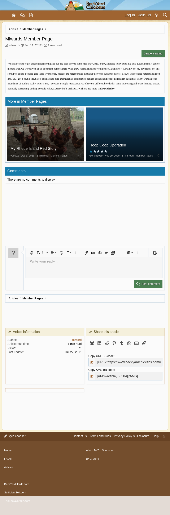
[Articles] (31, 15)
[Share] (79, 156)
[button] (32, 254)
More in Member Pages (27, 101)
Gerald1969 (96, 156)
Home (8, 456)
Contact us (80, 443)
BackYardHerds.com (17, 486)
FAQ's (8, 464)
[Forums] (22, 15)
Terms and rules (100, 443)
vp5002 (14, 156)
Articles (9, 472)
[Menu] (5, 15)
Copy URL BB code (101, 357)
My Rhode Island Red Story (33, 150)
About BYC (93, 456)
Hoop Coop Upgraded (108, 146)
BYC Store (93, 464)
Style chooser (15, 443)
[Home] (14, 15)
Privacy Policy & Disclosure (131, 443)
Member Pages (59, 156)
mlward (13, 45)
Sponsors (109, 456)
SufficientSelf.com (16, 494)
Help (156, 443)
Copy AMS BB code (101, 370)
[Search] (165, 15)
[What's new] (157, 15)
